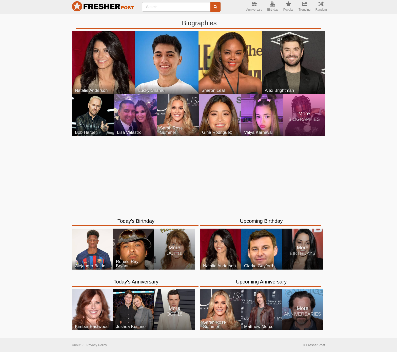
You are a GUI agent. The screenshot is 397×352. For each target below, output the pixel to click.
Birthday (272, 6)
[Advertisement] (198, 174)
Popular (288, 6)
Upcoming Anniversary (261, 281)
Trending (304, 6)
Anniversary (254, 6)
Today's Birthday (135, 221)
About (76, 345)
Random (321, 6)
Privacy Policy (96, 345)
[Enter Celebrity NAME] (181, 7)
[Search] (215, 7)
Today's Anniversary (135, 281)
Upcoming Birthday (261, 221)
